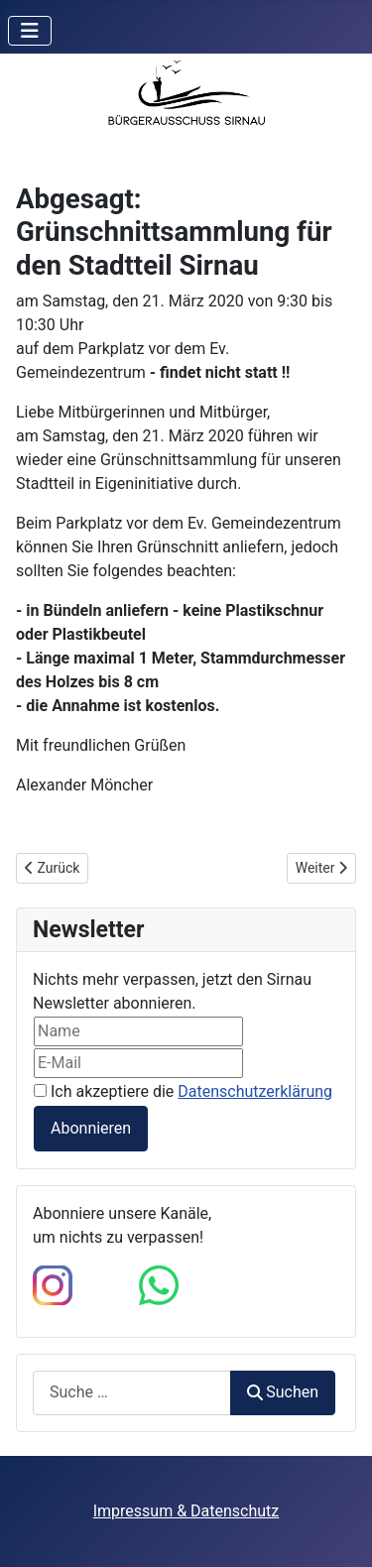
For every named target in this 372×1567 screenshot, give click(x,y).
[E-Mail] (138, 1063)
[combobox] (132, 1393)
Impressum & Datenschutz (186, 1511)
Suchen (282, 1392)
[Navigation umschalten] (30, 31)
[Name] (138, 1031)
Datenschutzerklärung (255, 1091)
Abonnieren (91, 1128)
